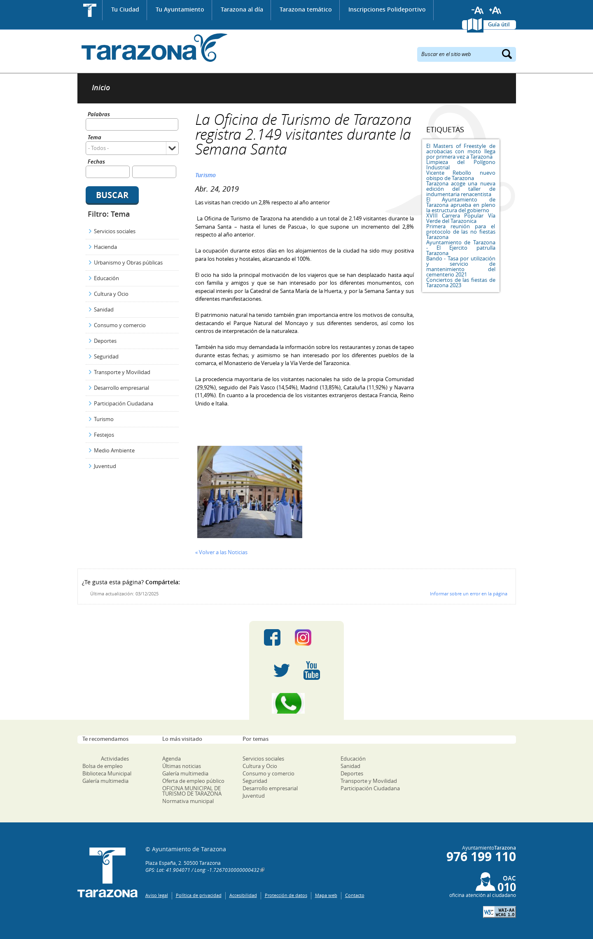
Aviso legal (156, 895)
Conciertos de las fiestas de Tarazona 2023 (460, 282)
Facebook (272, 637)
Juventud (105, 466)
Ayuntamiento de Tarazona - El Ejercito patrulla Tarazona (460, 248)
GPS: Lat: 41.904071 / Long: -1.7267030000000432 (202, 869)
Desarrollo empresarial (121, 387)
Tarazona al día (242, 9)
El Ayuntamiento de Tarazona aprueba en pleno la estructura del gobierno (460, 205)
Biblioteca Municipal (106, 773)
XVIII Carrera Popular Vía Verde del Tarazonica (460, 218)
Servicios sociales (114, 231)
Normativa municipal (188, 801)
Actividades (115, 758)
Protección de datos (286, 895)
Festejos (104, 434)
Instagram (311, 637)
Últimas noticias (181, 766)
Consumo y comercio (120, 325)
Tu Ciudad (125, 9)
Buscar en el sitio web (446, 53)
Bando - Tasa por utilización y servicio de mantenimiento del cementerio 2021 (460, 266)
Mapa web (326, 895)
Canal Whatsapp (296, 703)
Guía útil (499, 24)
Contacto (354, 895)
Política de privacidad (199, 895)
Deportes (105, 340)
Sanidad (104, 309)
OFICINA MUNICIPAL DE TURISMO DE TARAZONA (192, 790)
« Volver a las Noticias (221, 552)
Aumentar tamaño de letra (495, 10)
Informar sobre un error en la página (468, 593)
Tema (94, 138)
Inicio (90, 10)
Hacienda (105, 247)
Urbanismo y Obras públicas (128, 262)
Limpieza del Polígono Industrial (460, 164)
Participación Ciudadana (123, 403)
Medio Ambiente (114, 450)
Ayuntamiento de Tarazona (152, 48)
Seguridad (106, 356)
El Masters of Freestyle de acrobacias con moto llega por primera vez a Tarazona (460, 151)
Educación (106, 278)
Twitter (281, 670)
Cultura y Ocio (111, 293)
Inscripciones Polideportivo (387, 9)
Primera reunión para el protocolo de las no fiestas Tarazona (460, 231)
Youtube (312, 670)
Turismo (104, 419)
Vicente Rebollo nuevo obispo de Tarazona (460, 175)
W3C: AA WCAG (499, 912)
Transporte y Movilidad (122, 372)
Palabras (99, 115)
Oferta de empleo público (193, 780)
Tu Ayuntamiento (180, 9)
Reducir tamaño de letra (477, 10)
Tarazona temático (306, 9)
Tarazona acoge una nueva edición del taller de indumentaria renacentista (460, 189)
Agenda (171, 758)
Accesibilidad (243, 895)
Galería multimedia (105, 780)
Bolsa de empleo (102, 766)
